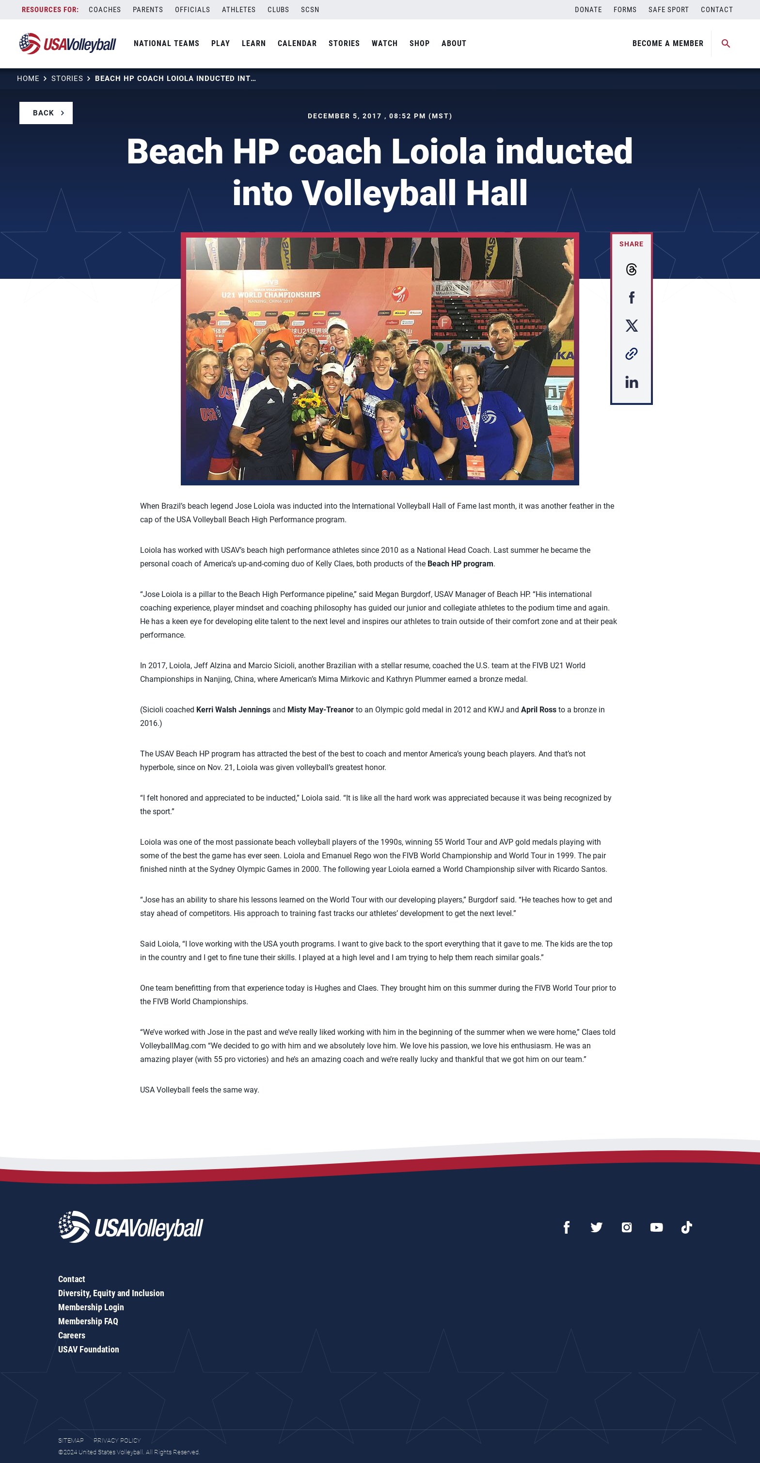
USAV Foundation (88, 1349)
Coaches (105, 9)
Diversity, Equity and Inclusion (111, 1293)
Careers (71, 1335)
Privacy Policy (117, 1440)
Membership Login (91, 1307)
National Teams (167, 43)
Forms (625, 9)
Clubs (278, 9)
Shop (420, 43)
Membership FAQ (88, 1321)
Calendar (297, 43)
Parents (148, 9)
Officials (192, 9)
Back (43, 113)
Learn (254, 43)
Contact (717, 9)
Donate (588, 9)
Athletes (239, 9)
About (454, 43)
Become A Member (668, 43)
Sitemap (71, 1440)
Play (220, 43)
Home (28, 78)
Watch (385, 43)
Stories (344, 43)
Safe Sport (669, 9)
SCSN (310, 9)
